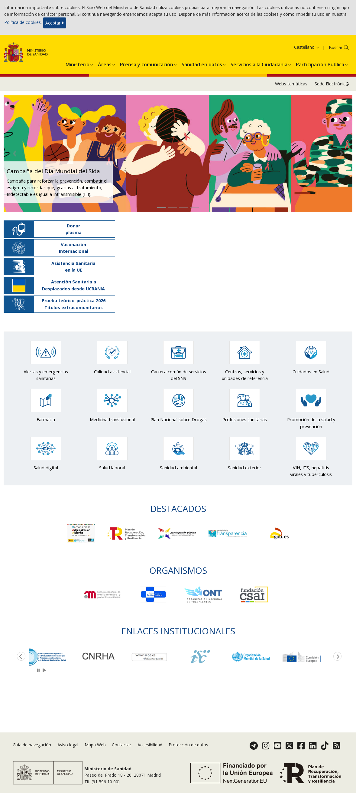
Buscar (335, 47)
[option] (54, 657)
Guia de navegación (32, 745)
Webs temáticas (291, 84)
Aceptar (54, 23)
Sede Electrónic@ (332, 84)
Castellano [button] (307, 47)
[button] (77, 63)
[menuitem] (77, 63)
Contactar (121, 745)
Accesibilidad (150, 745)
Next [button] (336, 657)
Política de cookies (22, 22)
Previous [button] (20, 657)
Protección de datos (188, 745)
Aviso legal (67, 745)
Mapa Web (95, 745)
